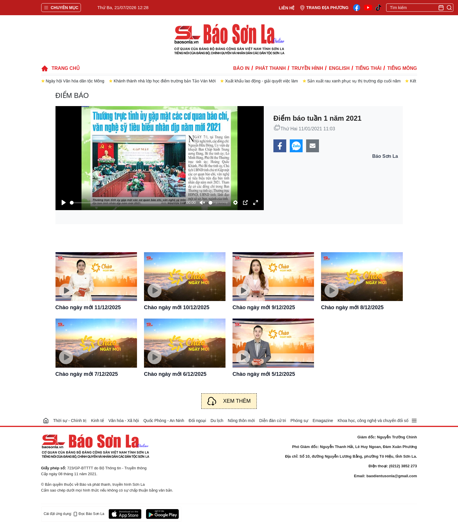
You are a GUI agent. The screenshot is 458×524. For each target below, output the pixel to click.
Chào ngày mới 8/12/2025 (352, 307)
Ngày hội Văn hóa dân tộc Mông (75, 81)
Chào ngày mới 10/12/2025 (176, 307)
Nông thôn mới (241, 420)
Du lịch (217, 420)
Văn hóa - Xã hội (123, 420)
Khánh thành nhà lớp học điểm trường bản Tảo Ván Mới (165, 81)
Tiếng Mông (402, 68)
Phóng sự (299, 420)
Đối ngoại (197, 420)
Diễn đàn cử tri (272, 420)
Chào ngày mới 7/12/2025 (86, 374)
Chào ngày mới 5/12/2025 (264, 374)
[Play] (63, 202)
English (339, 68)
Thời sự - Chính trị (70, 420)
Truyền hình (307, 68)
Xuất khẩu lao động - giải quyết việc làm (261, 81)
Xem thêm (237, 401)
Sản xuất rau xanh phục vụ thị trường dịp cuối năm (353, 81)
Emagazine (323, 420)
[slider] (127, 202)
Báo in (241, 68)
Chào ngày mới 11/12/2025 (88, 307)
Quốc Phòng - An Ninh (163, 420)
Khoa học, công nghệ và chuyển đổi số (373, 420)
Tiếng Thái (368, 68)
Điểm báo (72, 95)
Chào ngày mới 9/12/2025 (264, 307)
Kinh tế (97, 420)
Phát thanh (270, 68)
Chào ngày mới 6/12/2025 (175, 374)
